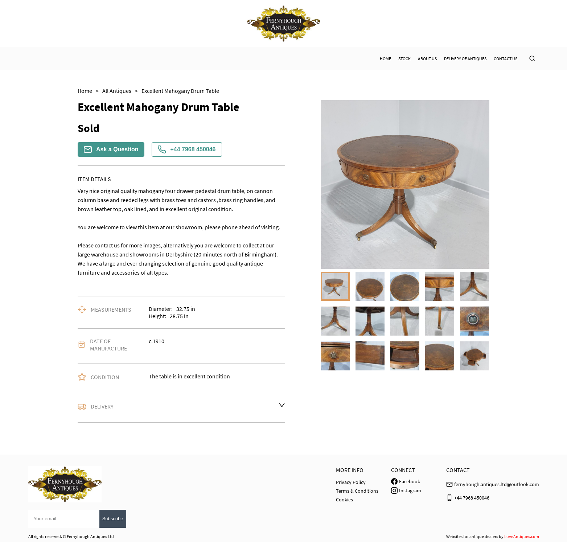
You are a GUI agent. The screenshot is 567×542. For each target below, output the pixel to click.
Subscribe (112, 518)
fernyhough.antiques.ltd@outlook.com (496, 484)
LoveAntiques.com (521, 536)
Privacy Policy (351, 482)
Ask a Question (111, 149)
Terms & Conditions (357, 491)
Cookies (344, 499)
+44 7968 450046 (186, 149)
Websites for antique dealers (472, 536)
